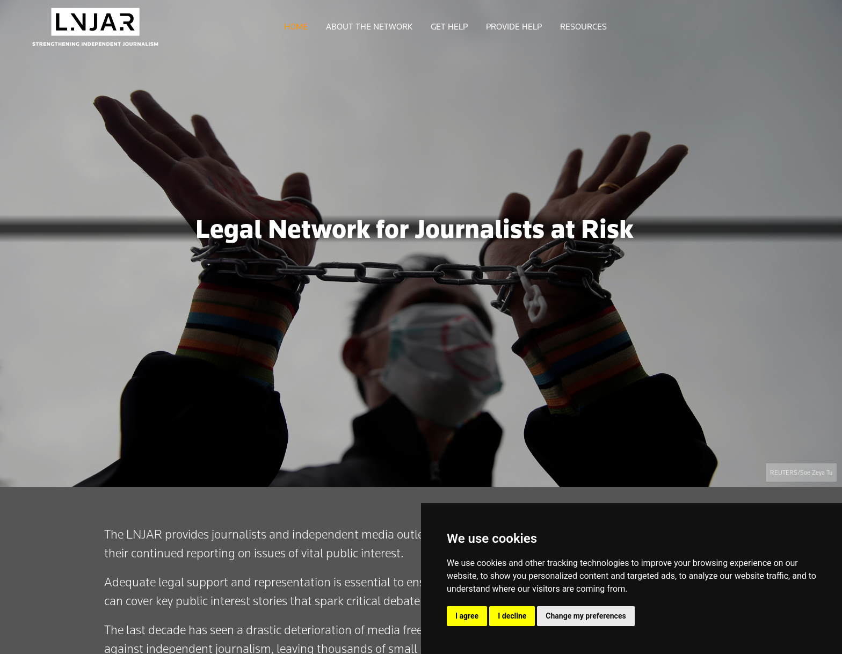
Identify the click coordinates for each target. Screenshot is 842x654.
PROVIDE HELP (514, 27)
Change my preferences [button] (586, 616)
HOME (296, 27)
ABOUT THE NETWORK (369, 27)
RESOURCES (583, 27)
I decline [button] (512, 616)
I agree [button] (466, 616)
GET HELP (449, 27)
